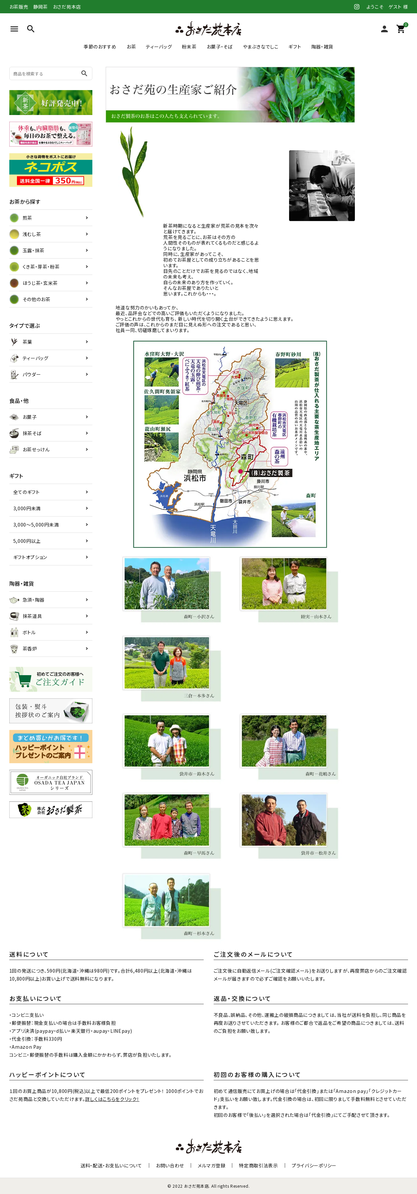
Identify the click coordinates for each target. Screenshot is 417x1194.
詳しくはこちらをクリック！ (112, 1099)
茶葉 (20, 342)
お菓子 (23, 417)
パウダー (25, 374)
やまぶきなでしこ (261, 46)
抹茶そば (25, 433)
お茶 (131, 46)
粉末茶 (189, 46)
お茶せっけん (29, 449)
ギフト (294, 46)
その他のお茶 (30, 299)
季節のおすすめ (100, 46)
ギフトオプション (30, 557)
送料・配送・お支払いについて (111, 1165)
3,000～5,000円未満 (36, 524)
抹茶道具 (25, 616)
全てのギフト (26, 492)
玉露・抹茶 (27, 250)
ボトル (22, 632)
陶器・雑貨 (322, 46)
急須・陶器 (27, 600)
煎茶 (20, 218)
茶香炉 (23, 649)
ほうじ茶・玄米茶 (33, 283)
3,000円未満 (27, 508)
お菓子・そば (220, 46)
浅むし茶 (25, 234)
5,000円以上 (27, 540)
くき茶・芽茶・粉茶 (34, 267)
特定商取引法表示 (258, 1165)
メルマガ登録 (211, 1165)
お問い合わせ (170, 1165)
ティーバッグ (159, 46)
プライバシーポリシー (314, 1165)
